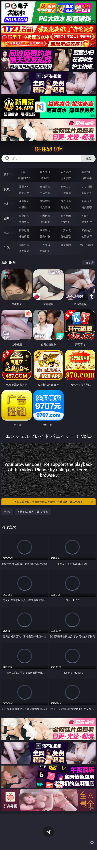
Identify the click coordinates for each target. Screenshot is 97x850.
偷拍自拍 (45, 201)
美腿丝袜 (24, 222)
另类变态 (87, 207)
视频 (7, 189)
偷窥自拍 (24, 215)
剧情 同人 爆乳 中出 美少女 (32, 511)
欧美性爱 (87, 201)
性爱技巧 (87, 236)
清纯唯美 (45, 222)
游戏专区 (87, 172)
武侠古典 (87, 230)
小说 (7, 233)
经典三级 (45, 207)
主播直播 (66, 192)
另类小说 (45, 236)
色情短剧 (45, 251)
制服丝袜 (24, 207)
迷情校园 (24, 236)
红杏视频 (24, 251)
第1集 (7, 511)
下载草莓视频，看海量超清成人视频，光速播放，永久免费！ (54, 502)
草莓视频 (66, 244)
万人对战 (66, 172)
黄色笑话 (66, 236)
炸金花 (45, 178)
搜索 (88, 158)
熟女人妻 (24, 192)
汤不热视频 (86, 244)
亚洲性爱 (24, 201)
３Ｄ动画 (87, 186)
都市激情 (24, 230)
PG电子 (24, 172)
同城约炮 (24, 244)
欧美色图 (66, 215)
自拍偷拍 (45, 186)
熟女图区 (66, 222)
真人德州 (45, 172)
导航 (7, 247)
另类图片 (87, 222)
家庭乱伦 (45, 230)
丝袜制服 (45, 192)
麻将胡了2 (24, 178)
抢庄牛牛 (87, 178)
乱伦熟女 (66, 207)
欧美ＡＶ (66, 186)
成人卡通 (66, 201)
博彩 (7, 175)
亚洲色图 (45, 215)
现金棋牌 (66, 178)
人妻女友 (66, 230)
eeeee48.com (48, 149)
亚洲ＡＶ (24, 186)
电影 (7, 204)
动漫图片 (87, 215)
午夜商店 (45, 244)
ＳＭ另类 (87, 192)
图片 (7, 218)
